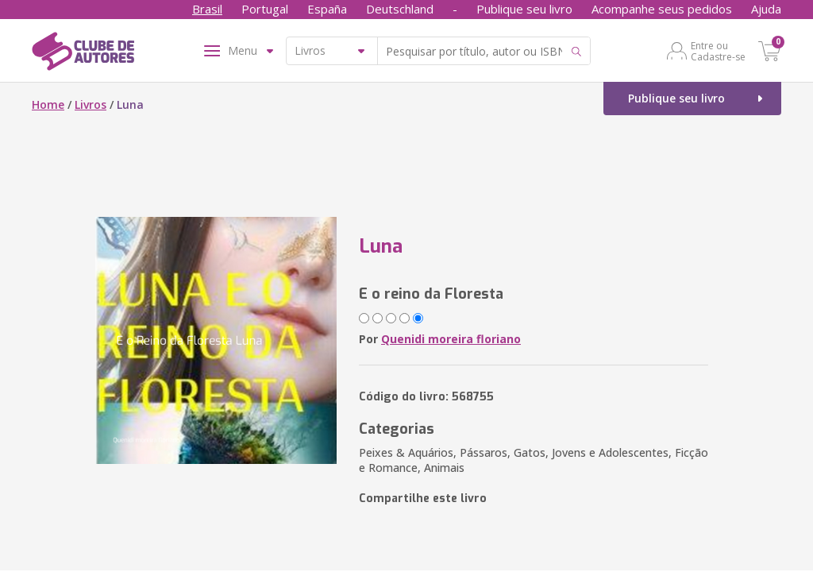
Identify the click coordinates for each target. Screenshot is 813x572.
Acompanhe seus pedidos (661, 9)
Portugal (264, 9)
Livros (90, 104)
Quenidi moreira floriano (451, 338)
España (327, 9)
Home (48, 104)
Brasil (207, 9)
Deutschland (399, 9)
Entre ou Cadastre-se (718, 51)
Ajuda (766, 9)
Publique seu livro (524, 9)
